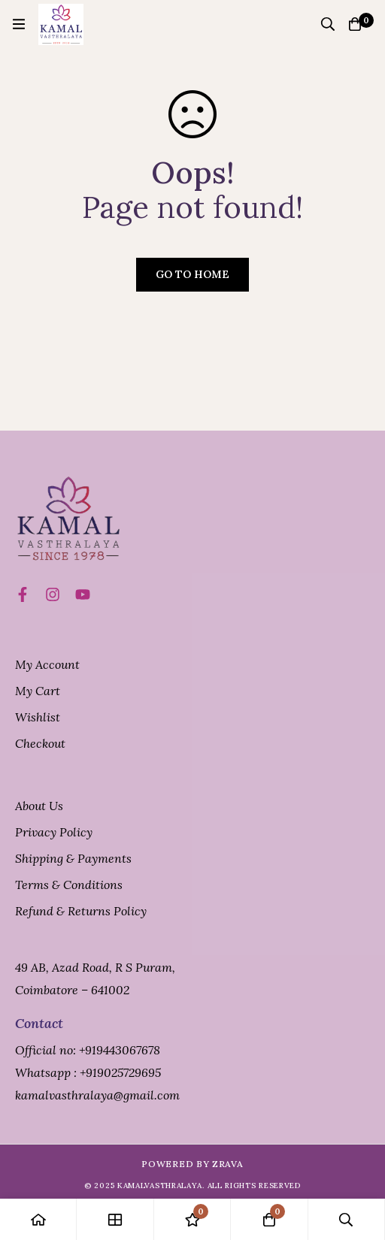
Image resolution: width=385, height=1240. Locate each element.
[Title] (82, 594)
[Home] (38, 1219)
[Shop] (115, 1219)
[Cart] (354, 24)
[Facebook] (22, 594)
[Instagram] (52, 594)
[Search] (327, 24)
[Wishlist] (192, 1219)
